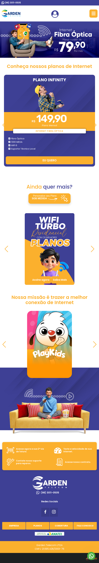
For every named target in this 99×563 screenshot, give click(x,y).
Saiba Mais (60, 280)
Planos (37, 525)
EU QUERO (50, 160)
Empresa (14, 525)
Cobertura (61, 525)
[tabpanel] (49, 249)
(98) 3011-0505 (13, 2)
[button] (4, 125)
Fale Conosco (85, 525)
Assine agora (40, 280)
